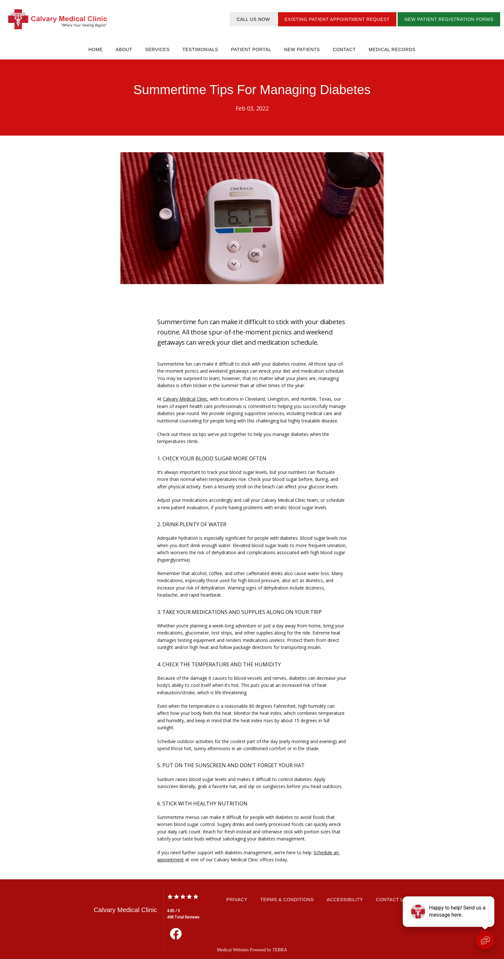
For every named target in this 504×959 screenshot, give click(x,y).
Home (95, 49)
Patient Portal (251, 49)
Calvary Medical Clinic (185, 399)
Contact (344, 49)
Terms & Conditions (287, 899)
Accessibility (345, 899)
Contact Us (391, 899)
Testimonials (200, 49)
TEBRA (279, 949)
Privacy (236, 899)
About (124, 49)
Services (157, 49)
